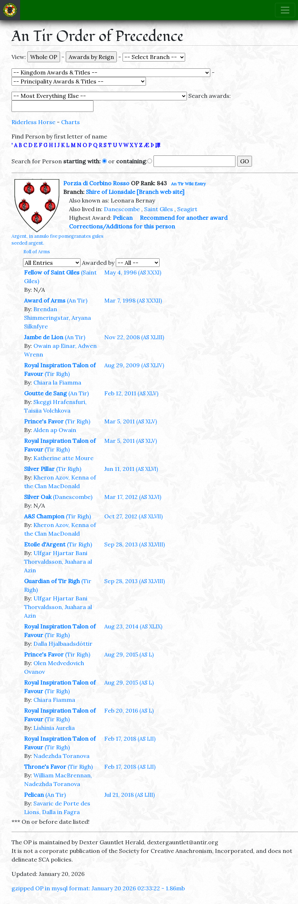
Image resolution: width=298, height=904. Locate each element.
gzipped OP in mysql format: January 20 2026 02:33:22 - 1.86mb (98, 888)
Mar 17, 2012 (132, 496)
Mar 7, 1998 (133, 300)
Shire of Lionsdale (110, 191)
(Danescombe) (72, 496)
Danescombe (122, 209)
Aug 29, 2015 (129, 654)
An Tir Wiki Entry (188, 183)
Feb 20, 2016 (129, 710)
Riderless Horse (33, 122)
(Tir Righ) (57, 373)
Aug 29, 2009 (134, 365)
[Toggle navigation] (285, 10)
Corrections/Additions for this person (122, 226)
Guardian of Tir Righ (52, 581)
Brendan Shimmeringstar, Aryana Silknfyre (57, 317)
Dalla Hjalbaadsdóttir (62, 643)
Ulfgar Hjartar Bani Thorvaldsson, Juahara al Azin (58, 561)
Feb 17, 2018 (130, 738)
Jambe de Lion (43, 337)
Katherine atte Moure (63, 458)
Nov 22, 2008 (134, 337)
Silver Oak (37, 496)
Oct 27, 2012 (133, 516)
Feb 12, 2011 (131, 393)
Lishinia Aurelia (54, 727)
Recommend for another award (184, 217)
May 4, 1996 (132, 272)
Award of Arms (44, 300)
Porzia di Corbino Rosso (96, 183)
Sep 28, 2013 (134, 544)
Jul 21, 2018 (129, 794)
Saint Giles (158, 209)
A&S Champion (44, 516)
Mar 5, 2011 (130, 421)
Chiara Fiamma (54, 699)
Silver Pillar (39, 468)
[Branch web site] (160, 191)
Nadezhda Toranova (61, 755)
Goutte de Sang (45, 393)
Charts (70, 122)
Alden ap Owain (54, 429)
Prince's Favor (44, 421)
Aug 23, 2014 (133, 626)
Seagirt (187, 209)
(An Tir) (77, 300)
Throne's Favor (45, 766)
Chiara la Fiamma (57, 382)
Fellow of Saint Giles (51, 272)
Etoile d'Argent (44, 544)
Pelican (123, 217)
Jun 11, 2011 (131, 468)
